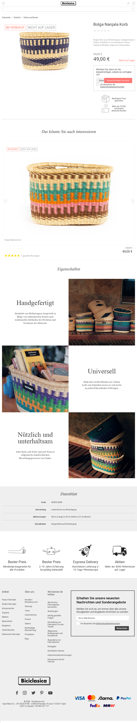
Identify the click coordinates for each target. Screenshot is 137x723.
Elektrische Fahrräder (11, 634)
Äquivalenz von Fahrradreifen (54, 641)
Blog (27, 639)
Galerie (28, 623)
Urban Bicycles (8, 630)
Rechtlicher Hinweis (56, 651)
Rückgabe (52, 646)
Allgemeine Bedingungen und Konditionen (55, 633)
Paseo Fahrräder (9, 600)
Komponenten (8, 608)
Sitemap (28, 606)
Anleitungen (53, 611)
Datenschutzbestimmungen (112, 87)
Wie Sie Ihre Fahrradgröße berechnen (53, 604)
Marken (5, 617)
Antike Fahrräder (9, 604)
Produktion (29, 634)
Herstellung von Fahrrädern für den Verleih (56, 624)
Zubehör (5, 613)
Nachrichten (7, 621)
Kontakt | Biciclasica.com (31, 601)
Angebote (6, 625)
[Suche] (68, 9)
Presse (28, 619)
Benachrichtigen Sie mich (118, 80)
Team (27, 611)
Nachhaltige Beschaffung (30, 629)
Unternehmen (31, 615)
